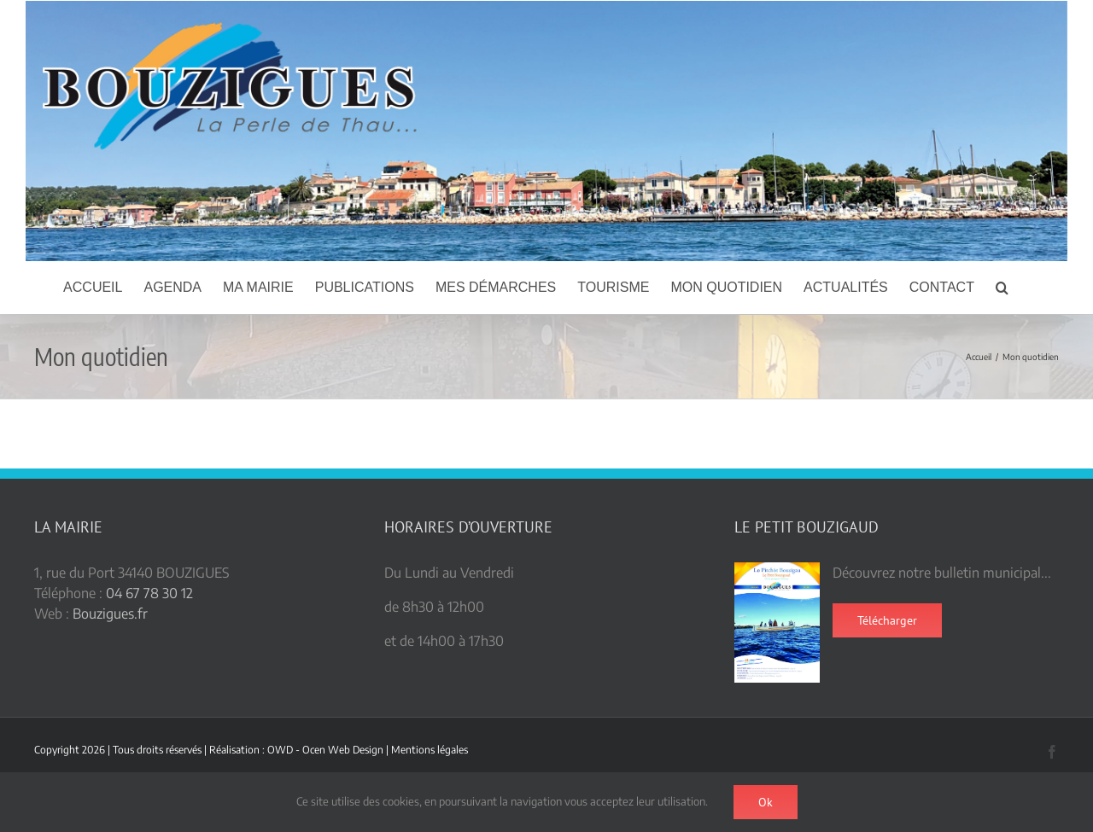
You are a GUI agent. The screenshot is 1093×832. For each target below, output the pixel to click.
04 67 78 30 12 (149, 593)
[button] (1002, 287)
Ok (765, 802)
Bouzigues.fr (110, 613)
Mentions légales (429, 749)
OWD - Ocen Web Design (325, 749)
